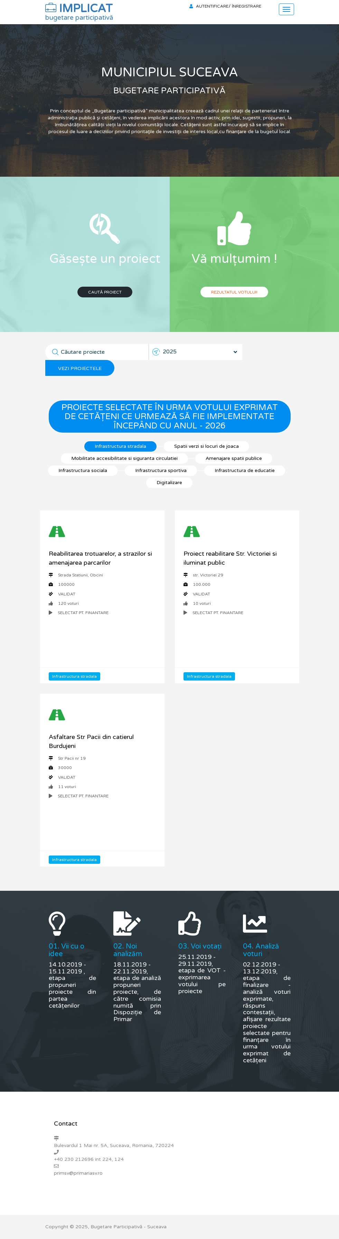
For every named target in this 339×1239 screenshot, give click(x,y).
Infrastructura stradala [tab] (120, 446)
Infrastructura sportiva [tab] (161, 470)
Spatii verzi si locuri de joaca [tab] (206, 446)
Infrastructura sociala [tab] (82, 470)
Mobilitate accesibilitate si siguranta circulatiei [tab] (124, 458)
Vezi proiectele (80, 368)
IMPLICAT (79, 10)
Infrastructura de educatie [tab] (245, 470)
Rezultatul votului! (234, 292)
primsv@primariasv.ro (78, 1173)
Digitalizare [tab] (169, 483)
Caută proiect (105, 292)
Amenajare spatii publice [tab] (234, 458)
